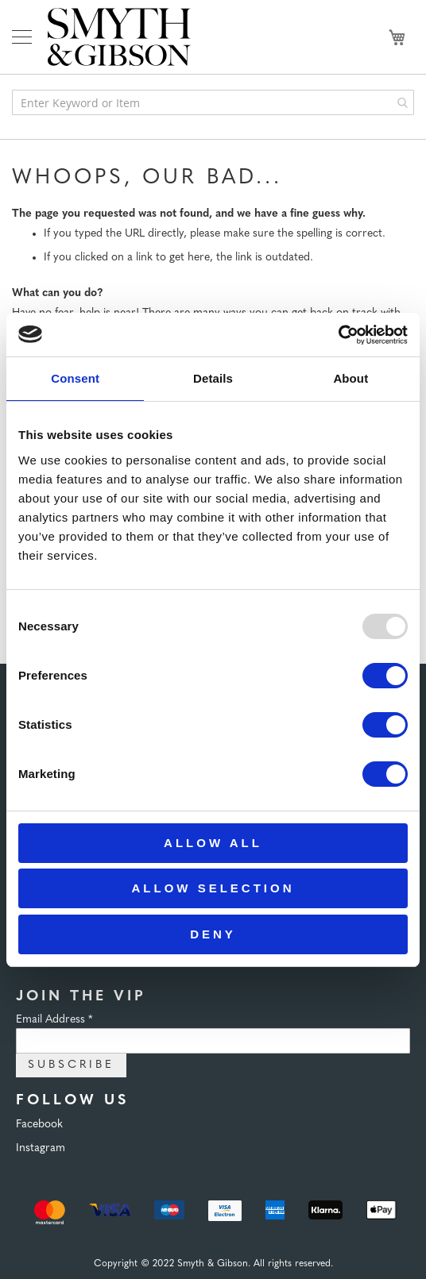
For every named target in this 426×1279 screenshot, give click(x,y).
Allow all (213, 842)
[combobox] (213, 102)
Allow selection (213, 888)
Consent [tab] (75, 378)
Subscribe (71, 1065)
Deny (213, 934)
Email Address (54, 1020)
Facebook (39, 1125)
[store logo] (119, 37)
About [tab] (350, 378)
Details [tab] (213, 378)
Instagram (40, 1148)
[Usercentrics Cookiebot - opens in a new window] (338, 335)
